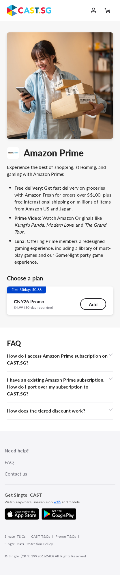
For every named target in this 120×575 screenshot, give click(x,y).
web (57, 502)
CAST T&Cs (40, 536)
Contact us (16, 473)
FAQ (9, 462)
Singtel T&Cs (15, 536)
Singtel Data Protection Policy (29, 544)
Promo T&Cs (65, 536)
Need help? (17, 450)
